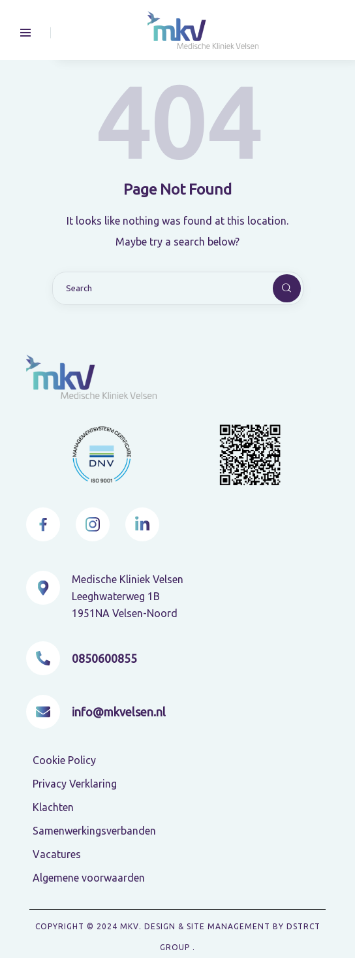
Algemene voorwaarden (89, 878)
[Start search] (276, 288)
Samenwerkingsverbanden (94, 831)
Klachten (53, 807)
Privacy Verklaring (75, 784)
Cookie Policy (64, 760)
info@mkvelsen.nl (119, 711)
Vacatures (57, 854)
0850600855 (104, 658)
